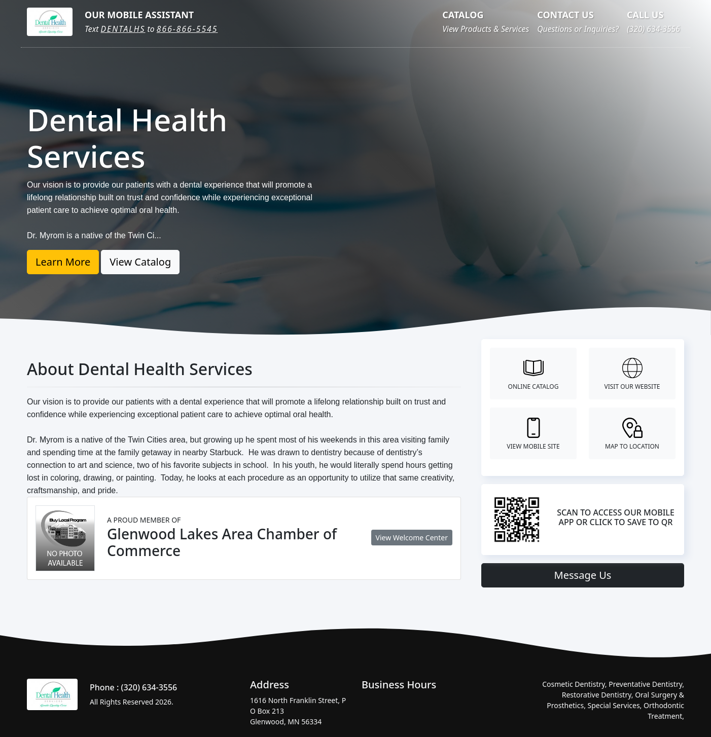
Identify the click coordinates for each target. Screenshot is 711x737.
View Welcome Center (412, 537)
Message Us (583, 575)
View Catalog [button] (140, 262)
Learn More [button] (62, 262)
